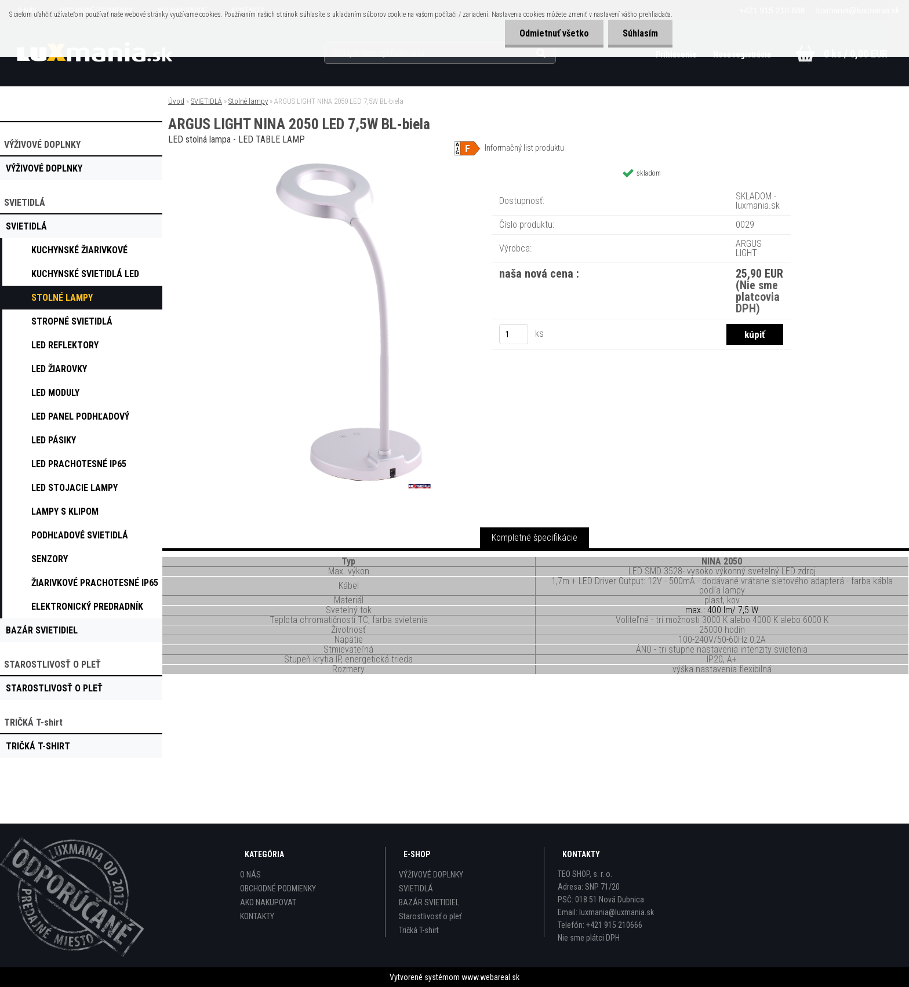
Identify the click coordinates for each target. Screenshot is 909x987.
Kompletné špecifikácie (534, 537)
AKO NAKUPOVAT (268, 902)
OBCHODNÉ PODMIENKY (278, 888)
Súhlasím (640, 33)
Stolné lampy (248, 101)
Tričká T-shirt (419, 930)
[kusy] (513, 334)
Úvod (176, 101)
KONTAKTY (257, 916)
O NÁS (250, 874)
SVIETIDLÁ (206, 101)
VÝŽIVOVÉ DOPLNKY (431, 874)
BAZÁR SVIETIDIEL (429, 902)
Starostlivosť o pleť (430, 916)
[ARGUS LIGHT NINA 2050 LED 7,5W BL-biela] (348, 159)
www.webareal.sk (490, 977)
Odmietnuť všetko (554, 33)
